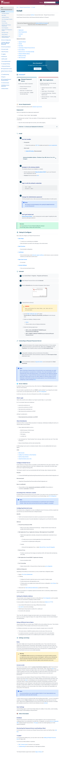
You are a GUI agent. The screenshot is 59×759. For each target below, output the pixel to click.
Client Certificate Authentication (31, 587)
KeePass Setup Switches (23, 456)
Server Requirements (22, 32)
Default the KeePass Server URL (25, 458)
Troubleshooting (21, 746)
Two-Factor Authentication (27, 574)
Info (17, 7)
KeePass (32, 14)
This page (36, 722)
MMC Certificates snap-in (32, 313)
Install (19, 36)
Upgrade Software (22, 41)
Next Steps (20, 45)
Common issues (24, 744)
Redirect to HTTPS (49, 602)
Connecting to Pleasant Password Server (26, 47)
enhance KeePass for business (42, 23)
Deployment (20, 30)
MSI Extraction (21, 452)
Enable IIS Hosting (30, 151)
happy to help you (39, 751)
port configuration (48, 566)
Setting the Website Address (24, 53)
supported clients (38, 361)
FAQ (19, 744)
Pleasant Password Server (25, 7)
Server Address (21, 49)
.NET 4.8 (37, 145)
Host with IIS (21, 606)
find (57, 2)
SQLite (27, 322)
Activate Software (22, 265)
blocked (45, 703)
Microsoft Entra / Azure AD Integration (47, 547)
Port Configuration (42, 391)
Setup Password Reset (27, 216)
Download (20, 34)
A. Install (33, 7)
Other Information (21, 57)
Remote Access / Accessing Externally (26, 51)
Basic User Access (22, 259)
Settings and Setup (22, 55)
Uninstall (20, 43)
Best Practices (21, 246)
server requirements (53, 145)
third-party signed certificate (38, 255)
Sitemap (41, 2)
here (38, 175)
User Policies (53, 583)
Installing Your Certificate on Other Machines (27, 454)
